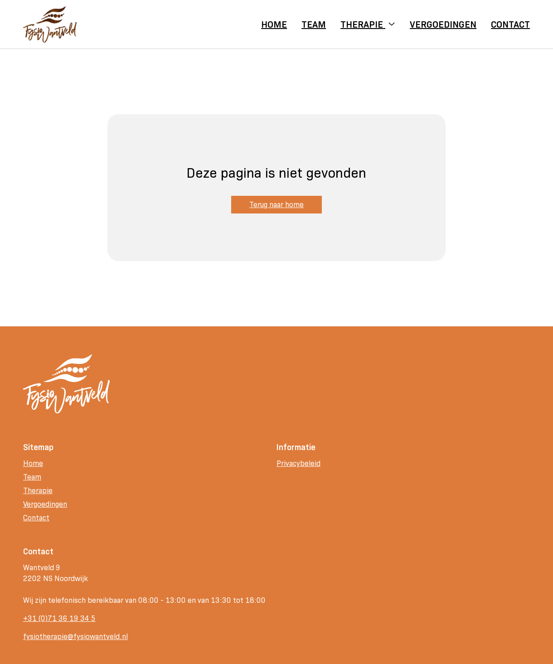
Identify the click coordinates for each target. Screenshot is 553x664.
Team (32, 477)
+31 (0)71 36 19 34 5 (59, 618)
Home (33, 463)
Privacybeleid (298, 463)
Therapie (38, 490)
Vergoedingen (45, 504)
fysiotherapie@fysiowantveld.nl (75, 636)
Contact (36, 518)
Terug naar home (276, 204)
